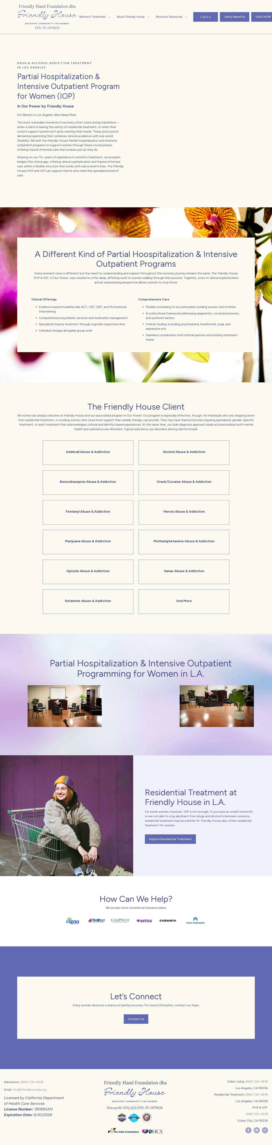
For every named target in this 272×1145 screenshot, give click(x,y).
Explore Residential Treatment (170, 839)
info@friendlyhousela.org (29, 1089)
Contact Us (136, 1019)
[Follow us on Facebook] (248, 1130)
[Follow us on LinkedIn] (257, 1130)
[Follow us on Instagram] (265, 1130)
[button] (95, 17)
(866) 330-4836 (32, 1082)
